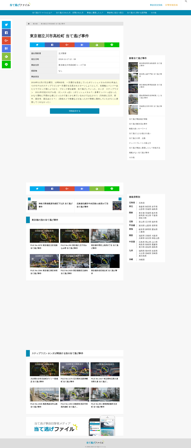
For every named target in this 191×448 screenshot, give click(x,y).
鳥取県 (142, 244)
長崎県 (148, 253)
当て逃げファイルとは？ (42, 13)
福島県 (155, 209)
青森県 (142, 207)
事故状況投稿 (156, 5)
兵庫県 (142, 238)
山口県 (155, 242)
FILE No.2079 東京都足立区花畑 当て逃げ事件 (44, 246)
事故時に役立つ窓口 (115, 13)
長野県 (155, 225)
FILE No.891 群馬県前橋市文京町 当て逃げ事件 (104, 405)
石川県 (148, 222)
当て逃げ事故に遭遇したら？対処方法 (144, 148)
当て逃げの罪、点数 (137, 138)
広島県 (142, 242)
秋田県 (148, 207)
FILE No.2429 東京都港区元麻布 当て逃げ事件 (74, 272)
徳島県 (155, 247)
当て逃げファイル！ (20, 5)
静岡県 (148, 229)
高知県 (148, 247)
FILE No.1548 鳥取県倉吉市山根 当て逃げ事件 (44, 405)
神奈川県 (143, 218)
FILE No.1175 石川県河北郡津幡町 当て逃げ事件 (74, 380)
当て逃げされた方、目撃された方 (70, 13)
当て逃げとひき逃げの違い (140, 133)
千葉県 (155, 215)
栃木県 (155, 213)
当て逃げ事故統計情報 (138, 119)
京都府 (148, 236)
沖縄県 (142, 260)
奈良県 (148, 238)
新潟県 (142, 225)
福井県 (155, 222)
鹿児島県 (143, 256)
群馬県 (142, 215)
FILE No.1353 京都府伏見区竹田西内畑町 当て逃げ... (74, 405)
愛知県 (155, 229)
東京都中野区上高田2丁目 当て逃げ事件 (104, 246)
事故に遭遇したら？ (95, 13)
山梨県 (148, 225)
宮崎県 (155, 253)
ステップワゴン (39, 353)
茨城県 (148, 213)
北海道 (142, 203)
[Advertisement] (76, 28)
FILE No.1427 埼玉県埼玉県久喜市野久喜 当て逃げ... (104, 380)
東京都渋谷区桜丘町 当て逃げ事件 (104, 272)
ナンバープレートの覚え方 (140, 143)
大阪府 (155, 236)
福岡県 (142, 251)
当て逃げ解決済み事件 (138, 124)
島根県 (148, 244)
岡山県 (148, 242)
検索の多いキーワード (138, 129)
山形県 (142, 209)
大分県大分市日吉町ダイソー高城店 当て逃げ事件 (44, 380)
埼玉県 (148, 215)
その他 (153, 13)
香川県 (142, 247)
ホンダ (51, 353)
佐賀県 (155, 251)
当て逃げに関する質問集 (137, 13)
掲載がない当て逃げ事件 (139, 153)
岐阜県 (142, 229)
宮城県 (148, 209)
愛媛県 (155, 244)
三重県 (142, 232)
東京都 (142, 213)
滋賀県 (142, 236)
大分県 (142, 253)
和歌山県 (156, 238)
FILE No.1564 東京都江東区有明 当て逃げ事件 (44, 272)
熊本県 (148, 251)
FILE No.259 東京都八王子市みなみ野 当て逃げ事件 (74, 246)
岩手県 (155, 207)
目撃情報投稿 (171, 5)
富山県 (142, 222)
